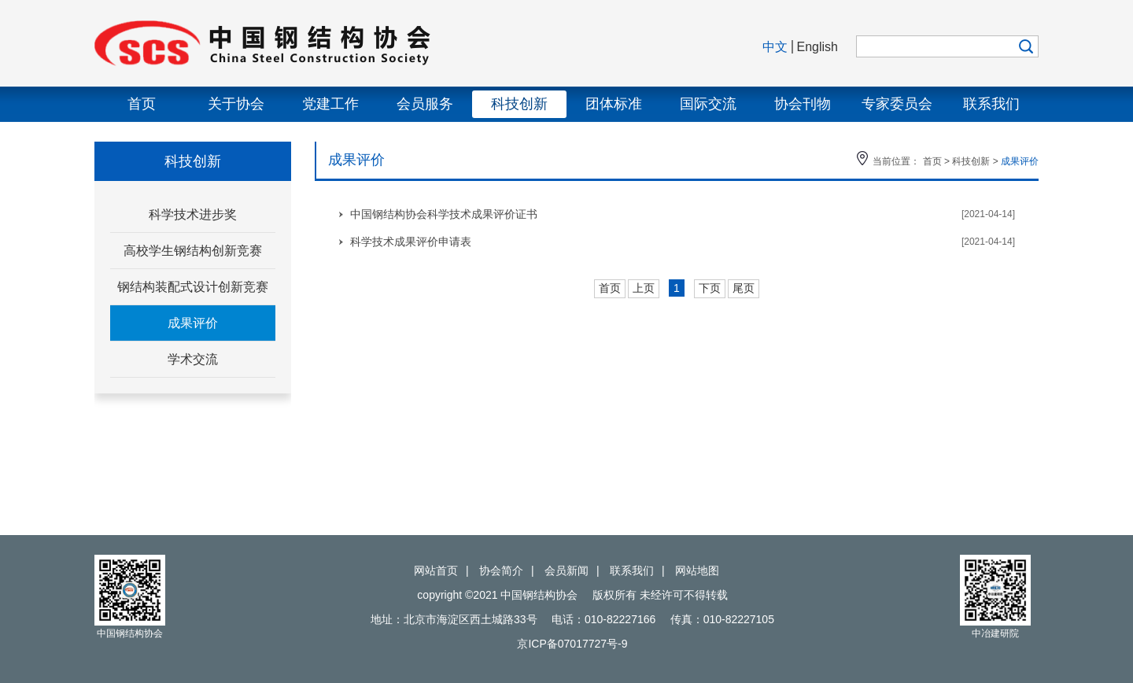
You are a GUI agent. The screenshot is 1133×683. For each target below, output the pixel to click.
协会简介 (501, 570)
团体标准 (613, 104)
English (817, 47)
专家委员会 (897, 104)
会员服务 (425, 104)
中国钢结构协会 (330, 43)
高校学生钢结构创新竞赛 (193, 250)
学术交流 (193, 359)
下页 (710, 288)
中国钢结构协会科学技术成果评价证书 (443, 214)
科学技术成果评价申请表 (410, 241)
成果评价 (193, 323)
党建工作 (330, 104)
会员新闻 (566, 570)
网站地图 (697, 570)
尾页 (744, 288)
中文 (775, 47)
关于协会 (236, 104)
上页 (644, 288)
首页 (141, 104)
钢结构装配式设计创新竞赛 (192, 287)
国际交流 (708, 104)
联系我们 (991, 104)
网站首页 (436, 570)
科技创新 (519, 104)
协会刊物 (802, 104)
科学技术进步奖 (193, 214)
